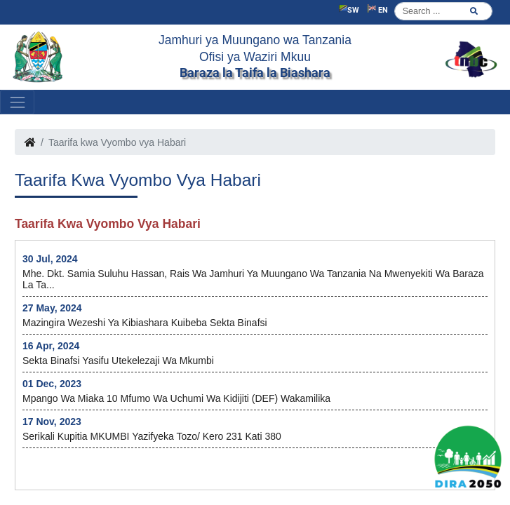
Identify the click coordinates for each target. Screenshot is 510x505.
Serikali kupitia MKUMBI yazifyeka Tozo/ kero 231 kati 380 (151, 436)
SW (349, 9)
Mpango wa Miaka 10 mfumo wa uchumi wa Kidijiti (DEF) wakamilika (176, 398)
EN (378, 9)
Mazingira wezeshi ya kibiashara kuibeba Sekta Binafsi (144, 322)
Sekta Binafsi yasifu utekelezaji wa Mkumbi (118, 360)
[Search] (443, 11)
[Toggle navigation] (17, 102)
